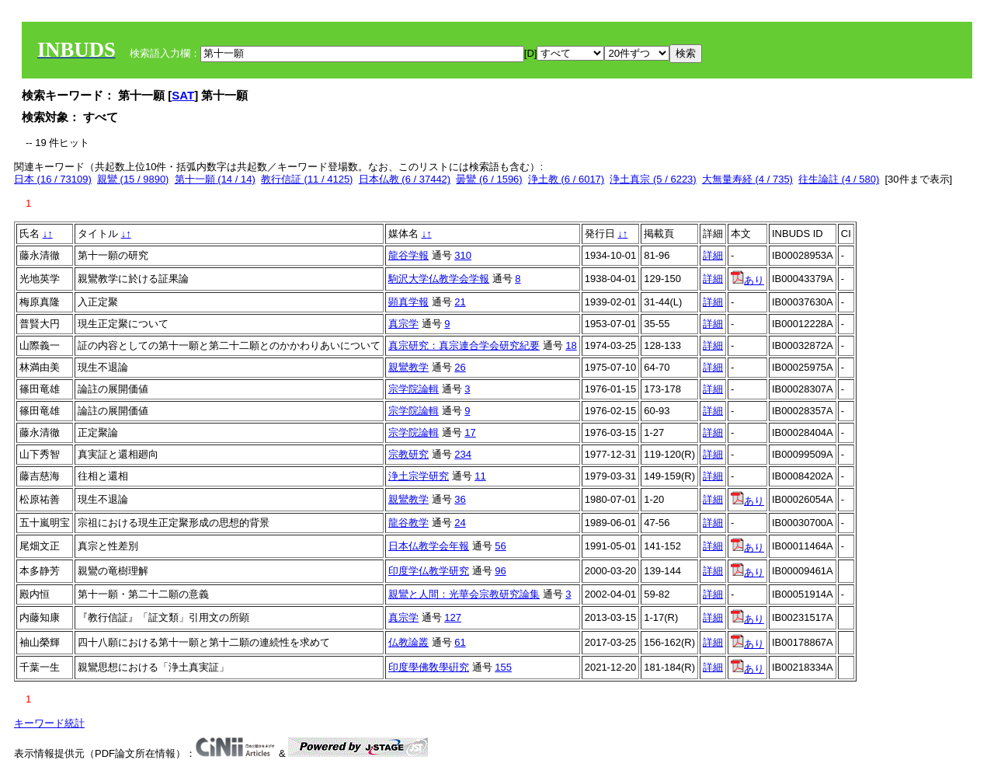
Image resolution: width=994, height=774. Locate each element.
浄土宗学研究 (418, 476)
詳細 (713, 255)
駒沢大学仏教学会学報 (438, 278)
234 (462, 454)
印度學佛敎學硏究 (428, 667)
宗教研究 (408, 454)
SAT (183, 95)
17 (469, 432)
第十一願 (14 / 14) (215, 179)
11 (479, 476)
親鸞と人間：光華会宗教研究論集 (464, 594)
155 (503, 667)
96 (500, 571)
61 (459, 642)
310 (462, 255)
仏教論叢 (408, 642)
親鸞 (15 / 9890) (133, 179)
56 (500, 546)
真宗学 (403, 323)
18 (570, 345)
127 (452, 617)
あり (747, 280)
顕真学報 (408, 302)
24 (459, 522)
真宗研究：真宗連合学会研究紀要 (464, 345)
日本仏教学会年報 (428, 546)
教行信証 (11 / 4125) (307, 179)
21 (459, 302)
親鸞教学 (408, 367)
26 (459, 367)
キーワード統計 (49, 723)
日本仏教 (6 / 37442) (405, 179)
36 (459, 499)
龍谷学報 (408, 255)
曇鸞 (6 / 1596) (489, 179)
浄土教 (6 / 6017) (566, 179)
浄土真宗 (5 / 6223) (653, 179)
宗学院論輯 (413, 389)
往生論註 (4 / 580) (838, 179)
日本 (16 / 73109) (53, 179)
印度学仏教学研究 (428, 571)
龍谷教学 (408, 522)
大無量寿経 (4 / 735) (747, 179)
